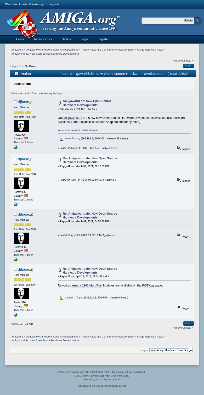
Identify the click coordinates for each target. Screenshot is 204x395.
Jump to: (144, 350)
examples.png (69, 138)
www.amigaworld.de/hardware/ (78, 130)
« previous (179, 60)
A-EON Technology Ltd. (116, 372)
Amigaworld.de (72, 118)
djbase (23, 102)
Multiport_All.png (71, 297)
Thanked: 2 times (23, 142)
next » (190, 60)
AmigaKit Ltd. (138, 372)
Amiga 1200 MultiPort (87, 285)
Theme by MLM (112, 379)
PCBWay (148, 285)
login (42, 4)
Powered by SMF (92, 379)
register (54, 4)
